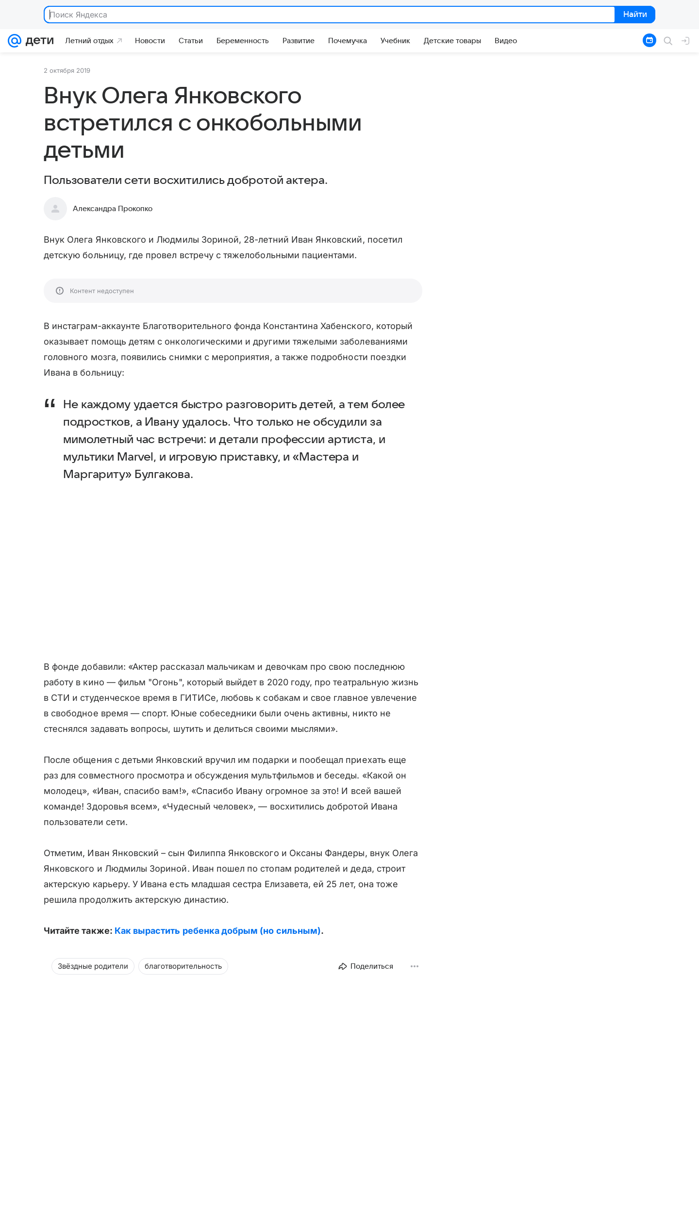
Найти (634, 15)
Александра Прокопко (112, 209)
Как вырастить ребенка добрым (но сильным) (218, 931)
